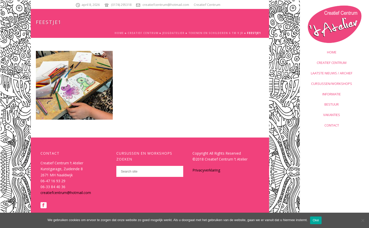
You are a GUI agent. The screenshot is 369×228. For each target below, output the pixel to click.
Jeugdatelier (173, 33)
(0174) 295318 (121, 4)
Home (119, 33)
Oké (316, 220)
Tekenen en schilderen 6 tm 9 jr (215, 33)
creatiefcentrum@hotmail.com (165, 4)
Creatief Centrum (143, 33)
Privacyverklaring (206, 170)
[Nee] (362, 220)
